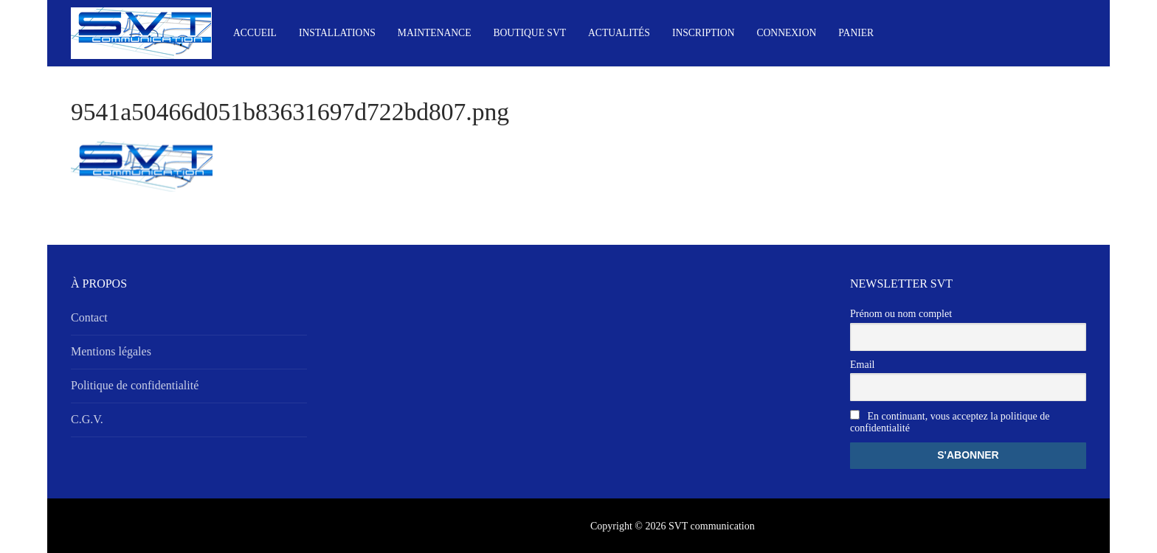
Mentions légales (111, 351)
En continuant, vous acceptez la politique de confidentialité (949, 422)
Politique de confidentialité (134, 385)
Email (862, 364)
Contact (89, 317)
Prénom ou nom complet (901, 313)
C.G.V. (87, 419)
